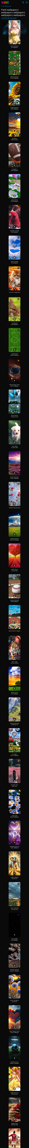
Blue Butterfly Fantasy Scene (14, 416)
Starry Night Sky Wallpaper (14, 939)
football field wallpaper (9, 18)
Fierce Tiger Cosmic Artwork (14, 662)
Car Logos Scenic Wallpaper (14, 754)
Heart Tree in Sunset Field (14, 570)
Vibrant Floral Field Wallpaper (14, 200)
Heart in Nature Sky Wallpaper (14, 262)
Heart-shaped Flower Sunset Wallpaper (14, 1031)
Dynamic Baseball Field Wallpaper (14, 600)
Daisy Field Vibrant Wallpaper (14, 816)
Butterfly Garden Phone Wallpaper (14, 77)
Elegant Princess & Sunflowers (15, 1093)
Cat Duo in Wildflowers (14, 292)
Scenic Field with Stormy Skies (15, 908)
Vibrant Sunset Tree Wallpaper (14, 693)
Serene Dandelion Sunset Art (14, 1001)
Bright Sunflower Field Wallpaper (14, 108)
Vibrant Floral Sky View (14, 507)
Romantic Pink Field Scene (14, 785)
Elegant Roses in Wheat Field (14, 1124)
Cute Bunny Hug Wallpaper (14, 323)
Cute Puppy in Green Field (14, 446)
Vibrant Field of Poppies (14, 631)
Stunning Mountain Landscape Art (14, 724)
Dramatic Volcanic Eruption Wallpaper (14, 970)
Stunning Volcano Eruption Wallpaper (14, 539)
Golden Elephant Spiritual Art (15, 877)
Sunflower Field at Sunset (14, 139)
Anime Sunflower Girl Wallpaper (14, 46)
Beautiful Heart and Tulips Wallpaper (14, 847)
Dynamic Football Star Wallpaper (14, 231)
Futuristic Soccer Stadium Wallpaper (14, 1062)
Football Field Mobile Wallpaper (14, 354)
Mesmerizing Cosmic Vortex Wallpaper (14, 385)
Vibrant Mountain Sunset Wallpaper (14, 477)
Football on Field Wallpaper (14, 169)
